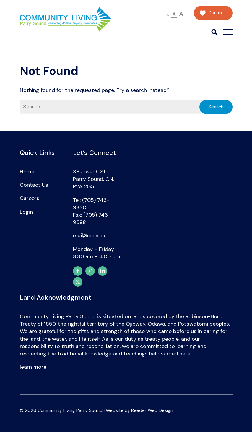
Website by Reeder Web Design (139, 410)
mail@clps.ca (89, 235)
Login (26, 211)
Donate (216, 13)
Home (27, 171)
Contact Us (34, 185)
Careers (29, 198)
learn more (33, 367)
